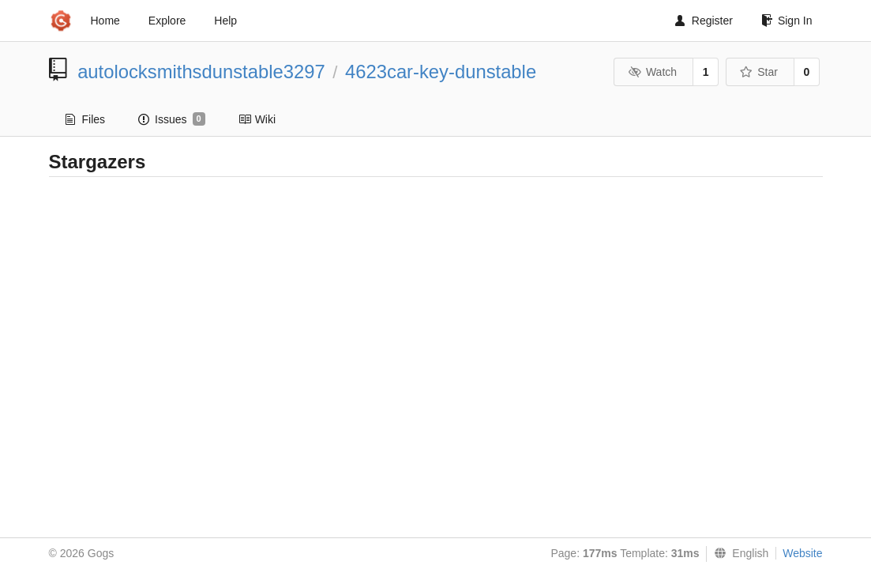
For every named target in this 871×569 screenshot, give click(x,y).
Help (225, 20)
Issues (171, 119)
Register (704, 20)
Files (86, 119)
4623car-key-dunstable (440, 71)
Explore (167, 20)
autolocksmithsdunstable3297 (201, 71)
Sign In (787, 20)
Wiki (257, 119)
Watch (652, 72)
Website (802, 553)
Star (759, 72)
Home (105, 20)
